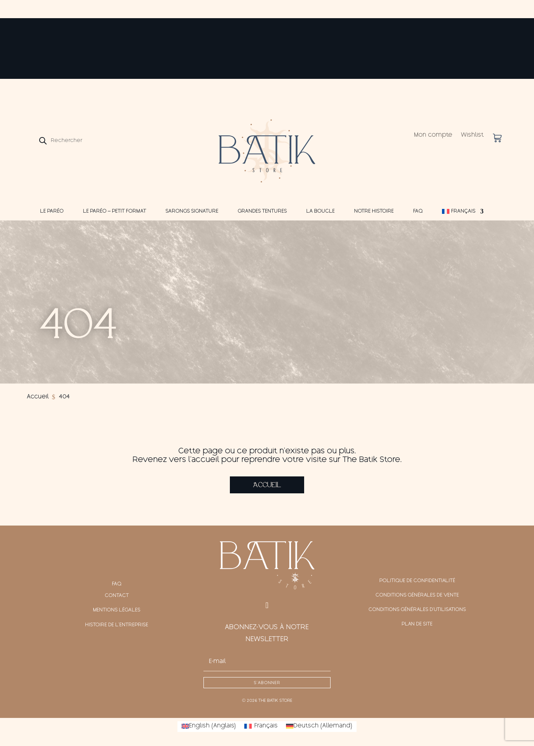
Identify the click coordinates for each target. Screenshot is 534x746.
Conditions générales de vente (417, 596)
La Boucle (320, 211)
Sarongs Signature (191, 211)
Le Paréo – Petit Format (114, 211)
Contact (117, 596)
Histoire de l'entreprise (116, 625)
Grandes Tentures (262, 211)
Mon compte (433, 136)
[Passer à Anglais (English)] (208, 726)
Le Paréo (52, 211)
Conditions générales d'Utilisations (417, 610)
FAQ (418, 211)
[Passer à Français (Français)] (261, 726)
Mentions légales (117, 610)
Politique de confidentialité (417, 581)
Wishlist (472, 136)
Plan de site (417, 625)
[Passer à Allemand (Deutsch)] (319, 726)
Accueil (267, 485)
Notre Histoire (374, 211)
